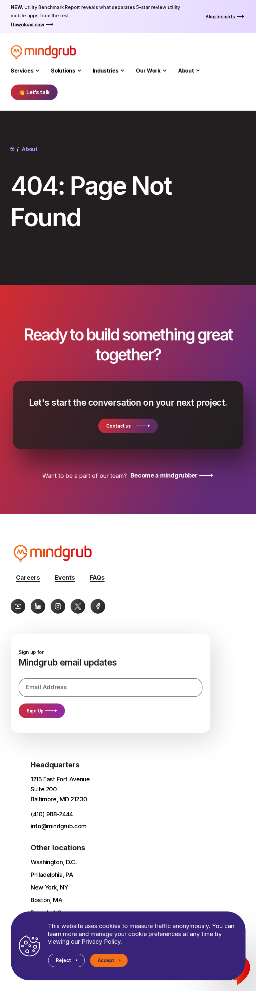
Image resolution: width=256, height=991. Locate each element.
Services (22, 70)
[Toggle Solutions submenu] (79, 71)
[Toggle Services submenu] (37, 71)
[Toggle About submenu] (198, 71)
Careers (28, 577)
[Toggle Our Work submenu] (164, 71)
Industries (106, 70)
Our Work (148, 70)
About (186, 70)
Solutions (63, 70)
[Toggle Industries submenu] (122, 71)
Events (65, 577)
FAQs (97, 577)
